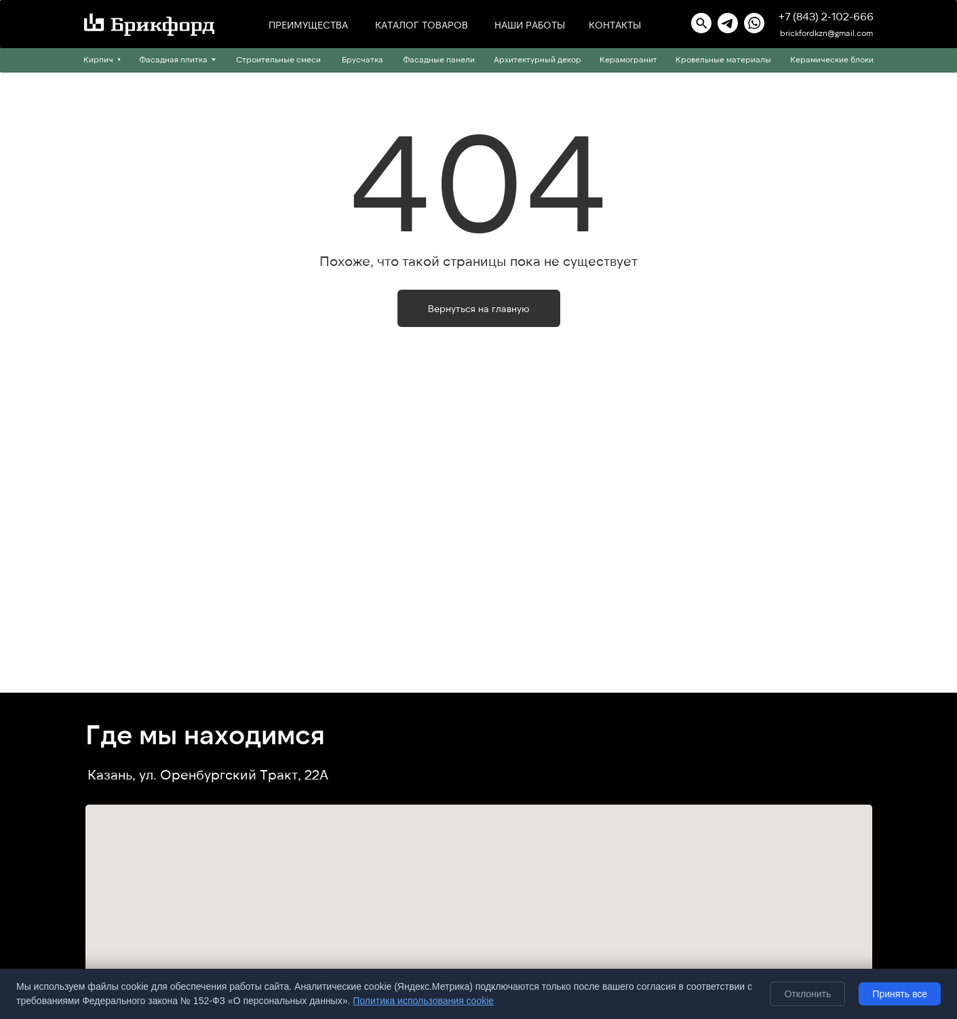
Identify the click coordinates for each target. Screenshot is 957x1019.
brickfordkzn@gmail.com (826, 32)
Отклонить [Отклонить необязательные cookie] (807, 993)
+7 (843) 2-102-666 (826, 15)
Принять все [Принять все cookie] (899, 993)
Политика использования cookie (423, 1000)
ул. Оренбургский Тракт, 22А (233, 774)
